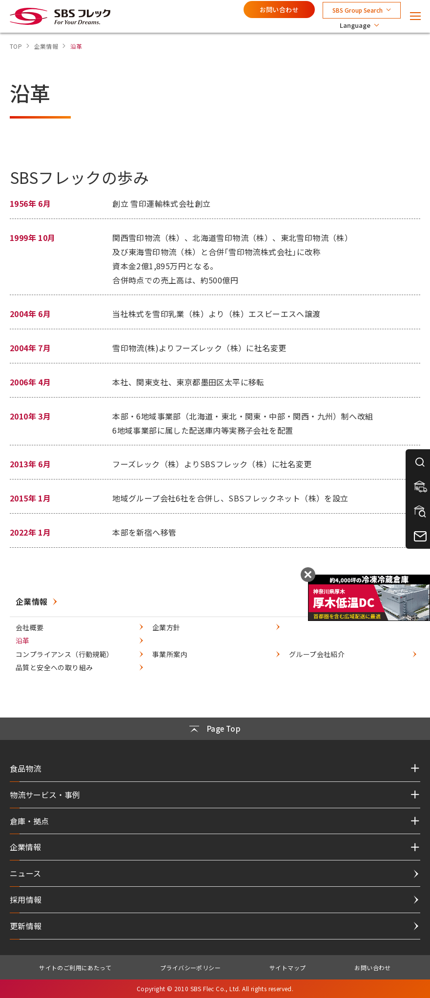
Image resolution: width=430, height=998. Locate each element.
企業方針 (166, 627)
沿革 (23, 640)
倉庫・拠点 (29, 821)
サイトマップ (287, 967)
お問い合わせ (279, 9)
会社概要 (30, 627)
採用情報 (26, 899)
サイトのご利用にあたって (75, 967)
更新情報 (26, 926)
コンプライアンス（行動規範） (65, 654)
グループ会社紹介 (317, 654)
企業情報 (32, 601)
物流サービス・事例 (45, 794)
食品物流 (25, 768)
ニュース (25, 873)
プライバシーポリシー (190, 967)
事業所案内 (169, 654)
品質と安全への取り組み (54, 667)
